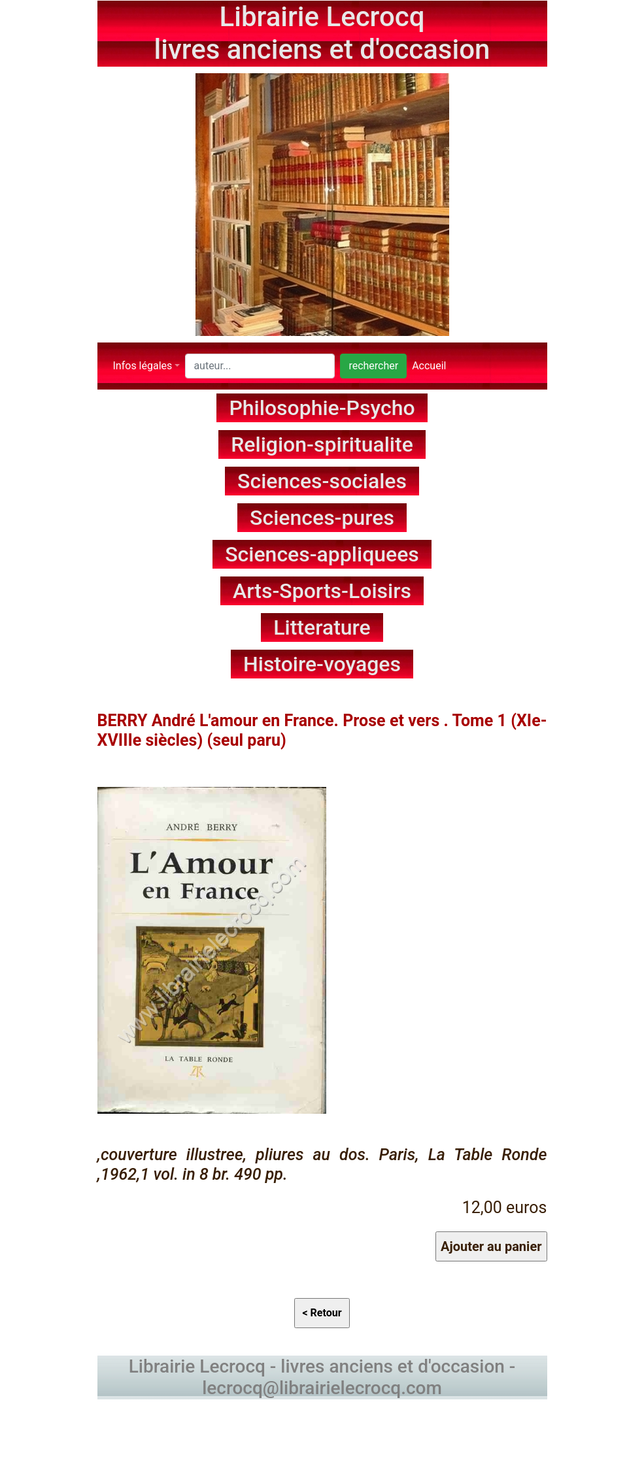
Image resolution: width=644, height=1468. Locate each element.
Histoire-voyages (322, 664)
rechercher (373, 365)
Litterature (322, 627)
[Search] (260, 366)
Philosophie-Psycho (322, 407)
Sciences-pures (322, 517)
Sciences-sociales (322, 481)
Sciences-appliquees (322, 554)
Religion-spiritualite (322, 444)
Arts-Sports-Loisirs (322, 590)
